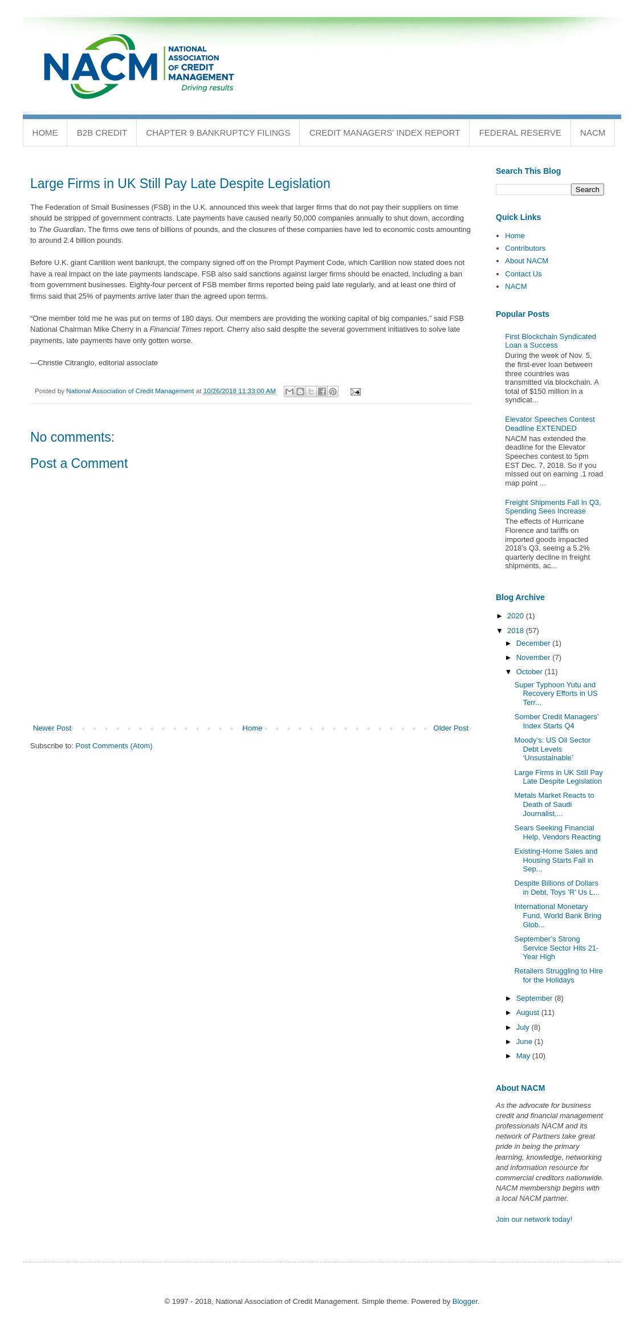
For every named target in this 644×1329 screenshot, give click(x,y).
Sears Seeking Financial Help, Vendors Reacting (557, 832)
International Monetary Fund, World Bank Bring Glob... (557, 915)
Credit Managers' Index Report (384, 132)
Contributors (525, 248)
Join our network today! (534, 1219)
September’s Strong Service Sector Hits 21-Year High (556, 948)
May (524, 1055)
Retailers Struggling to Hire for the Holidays (558, 975)
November (534, 657)
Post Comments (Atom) (114, 745)
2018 (516, 630)
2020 (516, 615)
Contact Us (523, 274)
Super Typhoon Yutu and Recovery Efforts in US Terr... (555, 693)
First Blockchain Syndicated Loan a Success (550, 341)
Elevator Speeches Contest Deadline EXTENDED (550, 424)
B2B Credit (102, 132)
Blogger (465, 1301)
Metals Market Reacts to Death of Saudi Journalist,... (554, 804)
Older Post (451, 728)
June (525, 1041)
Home (45, 132)
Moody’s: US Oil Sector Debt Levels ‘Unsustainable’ (552, 749)
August (528, 1012)
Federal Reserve (520, 132)
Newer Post (52, 728)
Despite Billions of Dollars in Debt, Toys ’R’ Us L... (556, 887)
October (530, 671)
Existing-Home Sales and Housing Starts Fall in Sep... (555, 860)
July (524, 1027)
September (535, 998)
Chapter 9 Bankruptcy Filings (218, 132)
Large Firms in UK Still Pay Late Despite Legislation (558, 777)
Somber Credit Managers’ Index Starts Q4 (556, 721)
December (534, 643)
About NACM (526, 260)
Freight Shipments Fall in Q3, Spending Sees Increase (553, 507)
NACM (592, 132)
